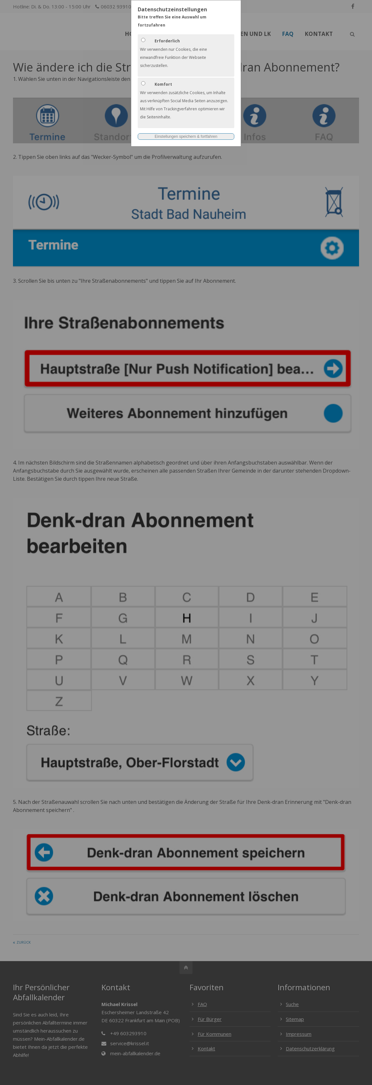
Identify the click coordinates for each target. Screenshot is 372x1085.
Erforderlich (167, 41)
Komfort (163, 84)
